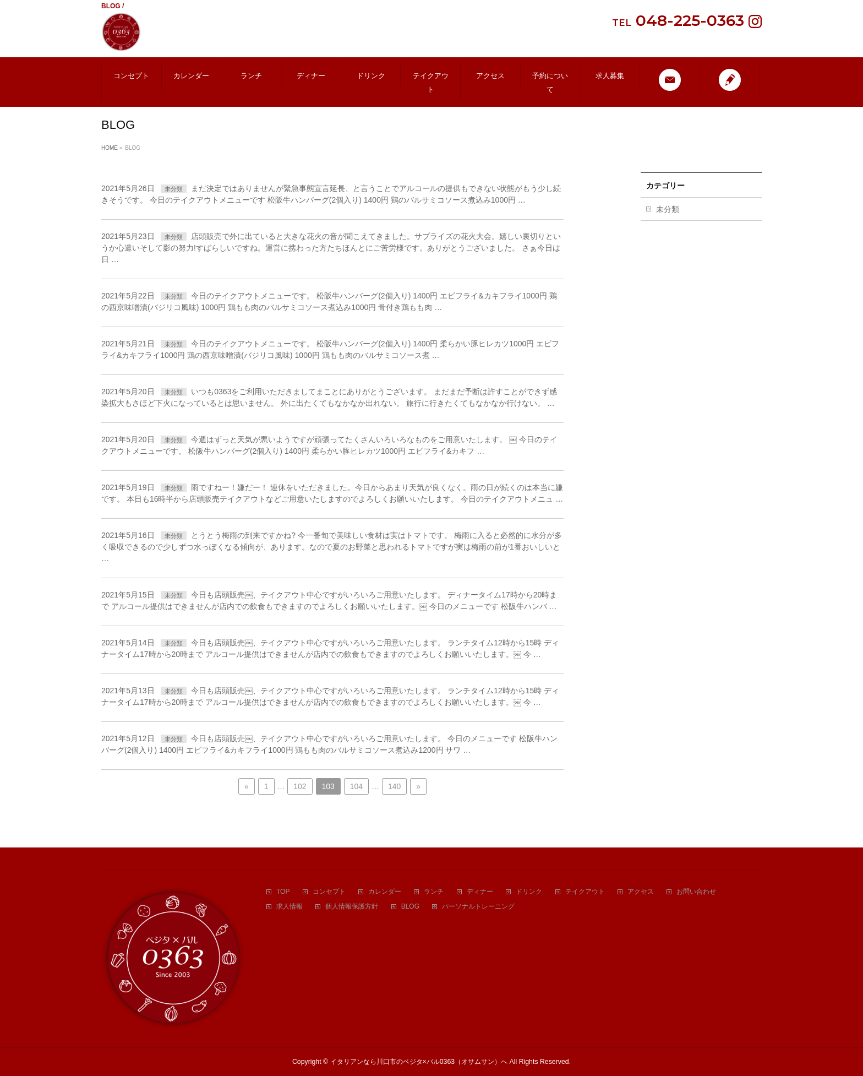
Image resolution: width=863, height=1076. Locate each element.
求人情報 (289, 906)
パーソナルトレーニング (478, 906)
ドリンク (529, 891)
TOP (283, 891)
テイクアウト (585, 891)
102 (299, 786)
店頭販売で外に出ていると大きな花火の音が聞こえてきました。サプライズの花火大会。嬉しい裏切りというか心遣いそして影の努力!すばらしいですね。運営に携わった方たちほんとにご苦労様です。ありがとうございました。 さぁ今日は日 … (331, 248)
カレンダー (384, 891)
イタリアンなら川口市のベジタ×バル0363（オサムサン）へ (419, 1062)
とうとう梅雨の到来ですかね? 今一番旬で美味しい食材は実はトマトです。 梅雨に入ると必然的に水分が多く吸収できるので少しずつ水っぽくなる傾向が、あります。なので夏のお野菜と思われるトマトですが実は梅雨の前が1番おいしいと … (331, 547)
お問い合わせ (696, 891)
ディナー (480, 891)
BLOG (410, 906)
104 (356, 786)
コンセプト (329, 891)
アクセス (640, 891)
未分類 (174, 189)
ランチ (434, 891)
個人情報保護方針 (351, 906)
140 (394, 786)
